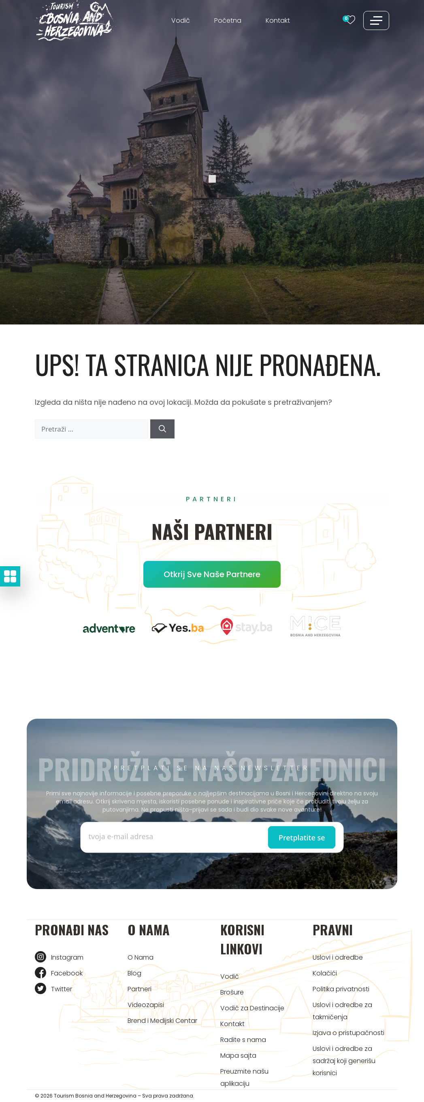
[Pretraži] (162, 429)
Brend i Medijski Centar (162, 1020)
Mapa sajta (238, 1055)
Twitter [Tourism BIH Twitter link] (61, 989)
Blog (134, 973)
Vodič (180, 20)
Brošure (232, 992)
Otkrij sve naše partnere (212, 574)
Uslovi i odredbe (338, 957)
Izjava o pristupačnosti (348, 1033)
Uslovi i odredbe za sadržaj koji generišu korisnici (344, 1061)
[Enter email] (150, 836)
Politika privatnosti (341, 989)
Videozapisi (146, 1005)
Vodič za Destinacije (252, 1008)
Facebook (67, 973)
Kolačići (325, 973)
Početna (227, 20)
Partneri (139, 989)
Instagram (67, 957)
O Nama (140, 957)
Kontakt (278, 20)
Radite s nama (243, 1039)
